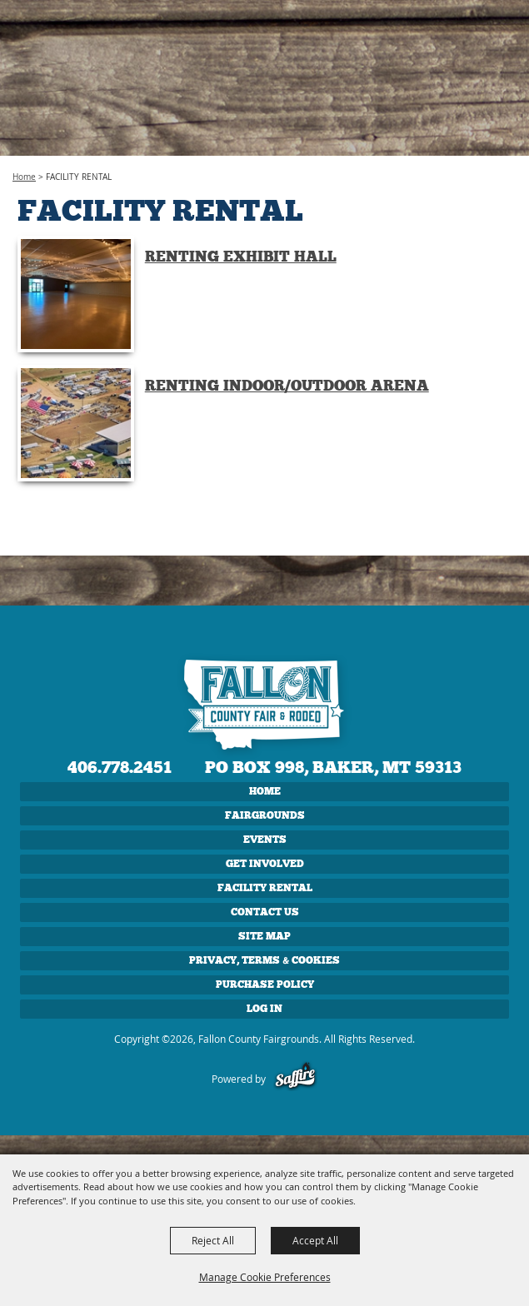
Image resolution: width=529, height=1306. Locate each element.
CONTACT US (265, 912)
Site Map (264, 936)
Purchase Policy (265, 984)
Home (24, 177)
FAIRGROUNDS (265, 815)
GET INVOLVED (265, 864)
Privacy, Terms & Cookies (264, 960)
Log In (264, 1008)
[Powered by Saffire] (295, 1078)
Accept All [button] (315, 1240)
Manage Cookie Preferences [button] (265, 1277)
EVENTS (265, 839)
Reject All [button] (213, 1240)
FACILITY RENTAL (264, 888)
